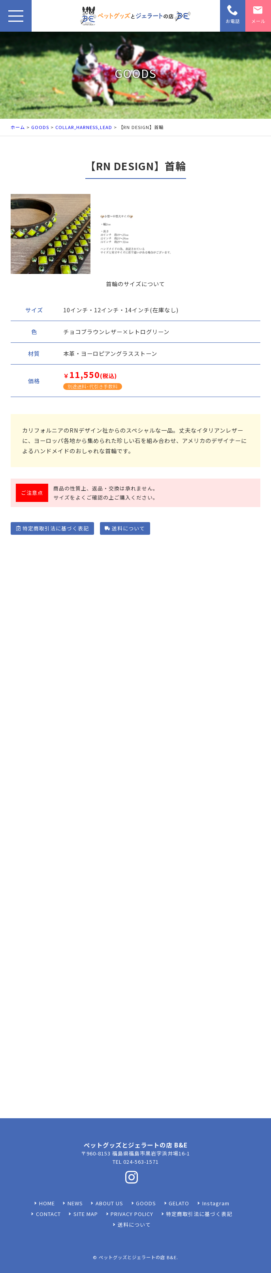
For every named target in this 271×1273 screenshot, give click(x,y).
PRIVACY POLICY (132, 1214)
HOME (47, 1203)
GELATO (179, 1203)
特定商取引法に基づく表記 (52, 528)
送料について (125, 528)
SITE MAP (85, 1214)
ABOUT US (109, 1203)
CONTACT (48, 1214)
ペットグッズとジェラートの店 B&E (138, 1257)
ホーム (18, 127)
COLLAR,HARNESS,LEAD (83, 127)
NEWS (75, 1203)
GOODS (40, 127)
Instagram (216, 1203)
